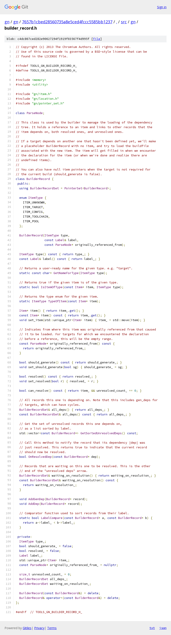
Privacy (39, 628)
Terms (52, 628)
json (163, 628)
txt (152, 628)
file (96, 39)
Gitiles (27, 628)
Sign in (162, 7)
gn (6, 21)
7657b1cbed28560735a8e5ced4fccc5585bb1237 (67, 21)
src (124, 21)
